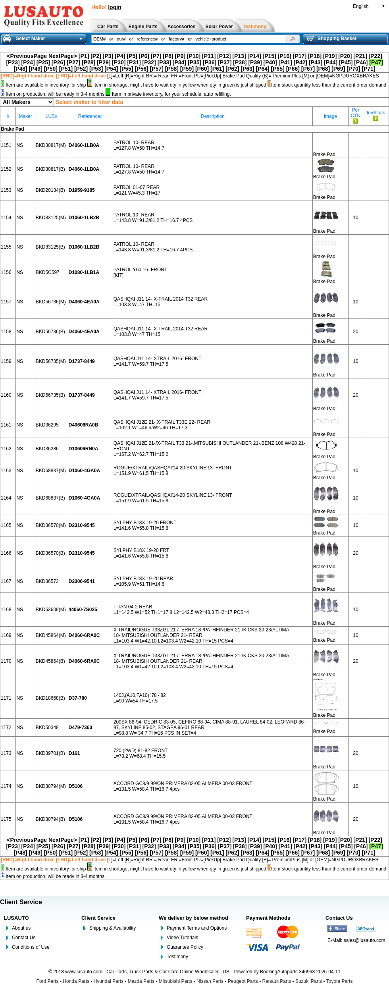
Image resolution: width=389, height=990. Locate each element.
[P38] (239, 62)
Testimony (177, 956)
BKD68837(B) (50, 498)
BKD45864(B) (50, 661)
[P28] (88, 62)
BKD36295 (47, 425)
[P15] (269, 56)
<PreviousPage (27, 56)
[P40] (270, 62)
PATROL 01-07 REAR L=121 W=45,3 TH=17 (137, 190)
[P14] (254, 56)
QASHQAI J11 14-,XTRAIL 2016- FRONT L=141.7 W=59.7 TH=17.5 (158, 361)
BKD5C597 (48, 272)
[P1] (84, 56)
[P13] (239, 56)
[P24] (28, 62)
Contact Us (23, 937)
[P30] (118, 62)
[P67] (308, 69)
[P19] (330, 56)
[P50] (51, 69)
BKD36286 (47, 449)
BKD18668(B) (50, 698)
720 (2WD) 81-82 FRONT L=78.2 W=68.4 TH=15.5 (141, 753)
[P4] (120, 56)
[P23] (12, 62)
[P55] (126, 69)
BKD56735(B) (50, 395)
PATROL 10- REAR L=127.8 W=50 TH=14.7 (139, 145)
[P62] (232, 69)
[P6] (144, 56)
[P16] (284, 56)
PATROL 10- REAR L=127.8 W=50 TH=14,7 (139, 169)
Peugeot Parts (243, 981)
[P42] (300, 62)
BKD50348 (47, 727)
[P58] (172, 69)
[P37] (224, 62)
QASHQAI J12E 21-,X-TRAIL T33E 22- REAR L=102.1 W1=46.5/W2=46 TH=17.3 (162, 424)
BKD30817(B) (50, 169)
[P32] (149, 62)
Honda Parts (76, 981)
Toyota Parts (339, 981)
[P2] (96, 56)
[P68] (323, 69)
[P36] (209, 62)
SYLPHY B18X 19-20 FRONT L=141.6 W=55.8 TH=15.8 (145, 525)
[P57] (157, 69)
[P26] (58, 62)
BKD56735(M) (51, 361)
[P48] (20, 69)
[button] (292, 39)
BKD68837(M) (51, 470)
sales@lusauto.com (364, 940)
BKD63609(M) (51, 609)
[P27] (73, 62)
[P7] (156, 56)
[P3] (108, 56)
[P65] (278, 69)
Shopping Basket (331, 38)
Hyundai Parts (108, 981)
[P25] (43, 62)
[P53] (96, 69)
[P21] (360, 56)
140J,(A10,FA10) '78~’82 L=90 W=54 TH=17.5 (140, 698)
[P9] (180, 56)
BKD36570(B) (50, 553)
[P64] (262, 69)
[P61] (217, 69)
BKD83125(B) (50, 247)
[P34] (179, 62)
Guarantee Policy (185, 947)
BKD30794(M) (51, 786)
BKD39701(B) (50, 753)
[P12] (224, 56)
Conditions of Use (31, 947)
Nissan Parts (209, 981)
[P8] (168, 56)
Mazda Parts (141, 981)
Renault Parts (276, 981)
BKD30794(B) (50, 819)
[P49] (35, 69)
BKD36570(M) (51, 525)
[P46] (361, 62)
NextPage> (62, 56)
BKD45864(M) (51, 635)
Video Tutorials (182, 937)
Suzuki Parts (308, 981)
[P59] (187, 69)
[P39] (255, 62)
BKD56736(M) (51, 302)
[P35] (194, 62)
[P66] (293, 69)
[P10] (193, 56)
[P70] (353, 69)
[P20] (345, 56)
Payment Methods (268, 918)
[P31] (134, 62)
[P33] (164, 62)
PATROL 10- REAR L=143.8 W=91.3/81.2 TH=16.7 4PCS (153, 217)
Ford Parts (48, 981)
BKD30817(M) (51, 145)
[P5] (132, 56)
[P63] (247, 69)
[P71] (368, 69)
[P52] (81, 69)
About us (21, 928)
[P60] (202, 69)
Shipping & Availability (112, 928)
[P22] (375, 56)
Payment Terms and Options (197, 928)
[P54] (111, 69)
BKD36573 (47, 581)
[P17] (299, 56)
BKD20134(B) (50, 190)
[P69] (338, 69)
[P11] (209, 56)
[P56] (141, 69)
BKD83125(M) (51, 217)
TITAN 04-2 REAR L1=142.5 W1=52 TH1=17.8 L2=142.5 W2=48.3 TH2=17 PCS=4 (181, 609)
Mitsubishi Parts (176, 981)
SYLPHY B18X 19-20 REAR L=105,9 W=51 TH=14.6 (143, 581)
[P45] (345, 62)
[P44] (330, 62)
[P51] (66, 69)
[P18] (315, 56)
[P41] (285, 62)
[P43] (315, 62)
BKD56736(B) (50, 331)
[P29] (103, 62)
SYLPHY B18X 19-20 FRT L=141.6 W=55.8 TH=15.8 (141, 553)
